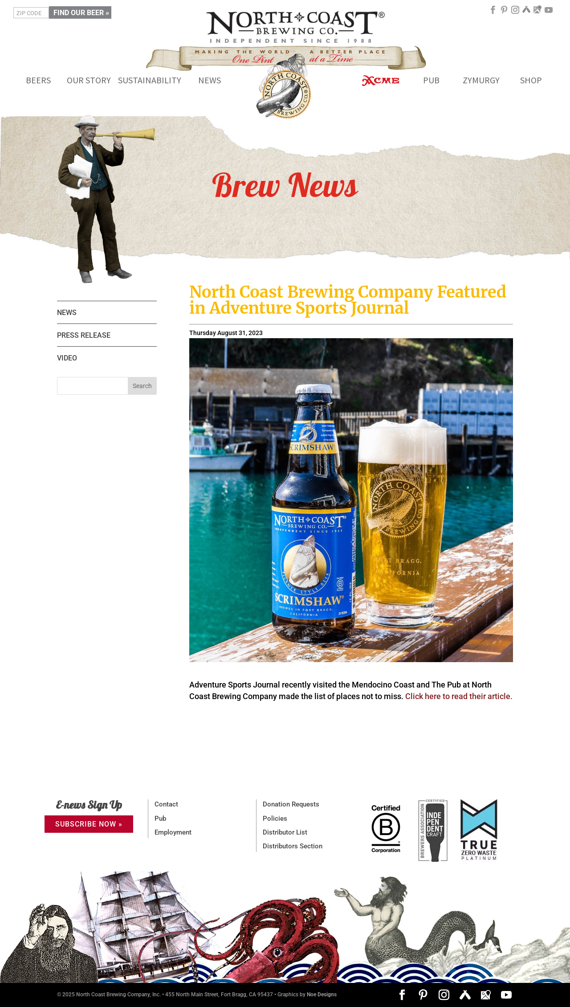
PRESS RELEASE (83, 335)
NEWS (67, 312)
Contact (166, 804)
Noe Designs (322, 994)
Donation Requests (291, 804)
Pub (160, 819)
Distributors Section (292, 846)
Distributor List (285, 832)
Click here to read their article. (459, 696)
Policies (275, 819)
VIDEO (67, 358)
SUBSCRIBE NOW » (88, 824)
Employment (173, 832)
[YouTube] (549, 13)
